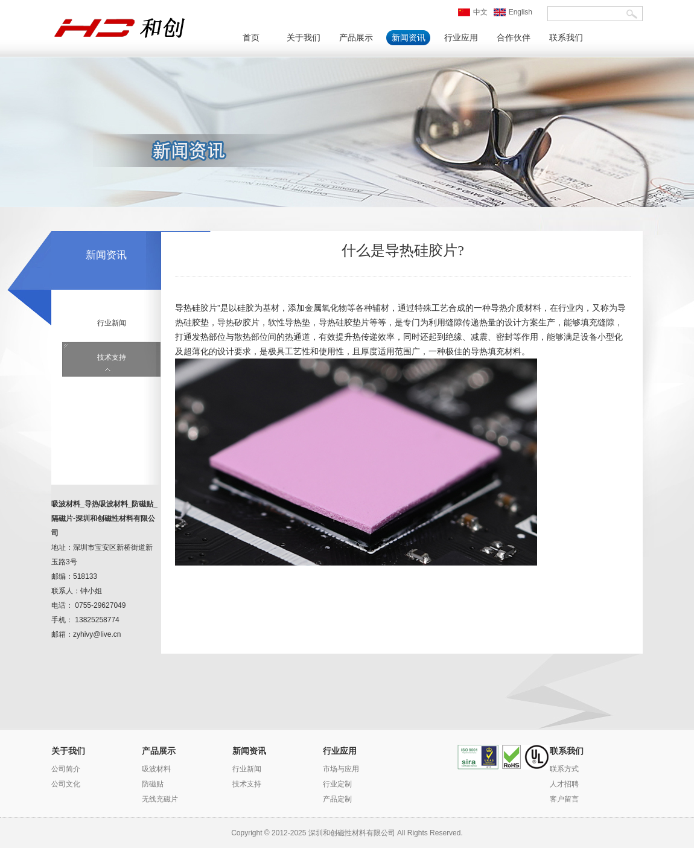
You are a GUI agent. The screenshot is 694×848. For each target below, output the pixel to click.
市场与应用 (341, 769)
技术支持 (111, 357)
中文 (473, 12)
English (513, 12)
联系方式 (564, 769)
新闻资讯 (408, 37)
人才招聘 (564, 784)
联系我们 (566, 37)
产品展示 (356, 37)
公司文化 (65, 784)
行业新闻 (111, 323)
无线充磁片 (160, 799)
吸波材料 (156, 769)
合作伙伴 (513, 37)
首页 (251, 37)
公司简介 (65, 769)
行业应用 (461, 37)
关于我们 (303, 37)
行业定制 (337, 784)
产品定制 (337, 799)
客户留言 (564, 799)
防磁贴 (153, 784)
